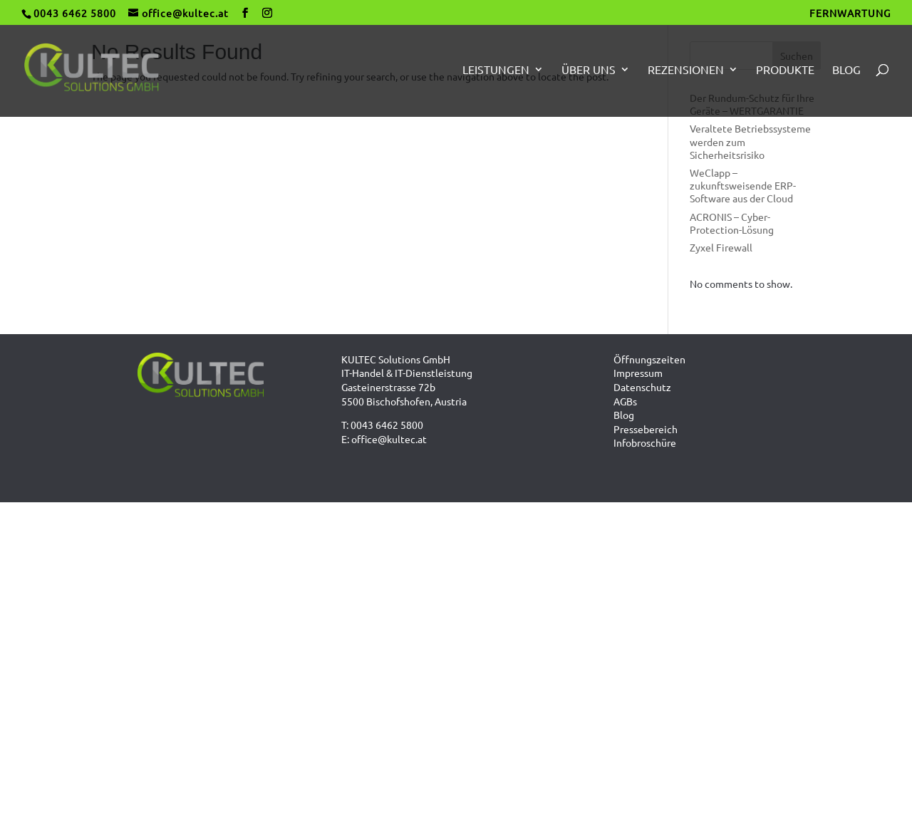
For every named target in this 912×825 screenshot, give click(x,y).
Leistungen (495, 70)
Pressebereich (645, 428)
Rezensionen (686, 70)
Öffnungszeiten (649, 359)
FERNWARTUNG (850, 13)
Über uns (588, 70)
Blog (846, 70)
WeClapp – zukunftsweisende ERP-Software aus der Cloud (743, 185)
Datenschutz (642, 386)
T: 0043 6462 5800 (382, 424)
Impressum (638, 372)
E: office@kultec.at (384, 438)
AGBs (625, 401)
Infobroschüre (644, 442)
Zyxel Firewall (721, 247)
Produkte (785, 70)
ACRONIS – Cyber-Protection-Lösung (732, 223)
